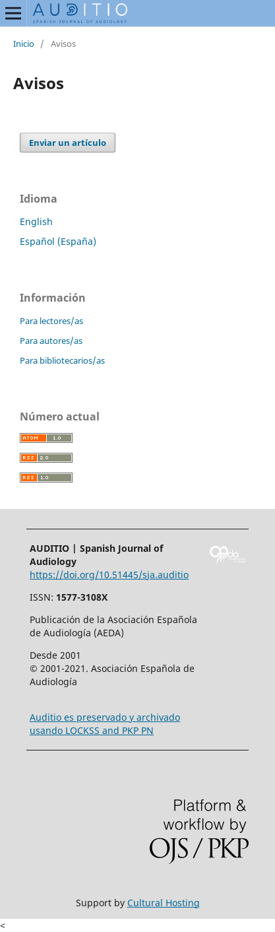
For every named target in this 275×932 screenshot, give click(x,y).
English (36, 221)
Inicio (23, 44)
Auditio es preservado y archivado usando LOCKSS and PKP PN (105, 724)
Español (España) (58, 241)
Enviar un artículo (67, 143)
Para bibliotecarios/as (62, 360)
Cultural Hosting (163, 902)
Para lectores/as (51, 321)
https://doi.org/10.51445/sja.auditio (109, 574)
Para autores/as (51, 341)
